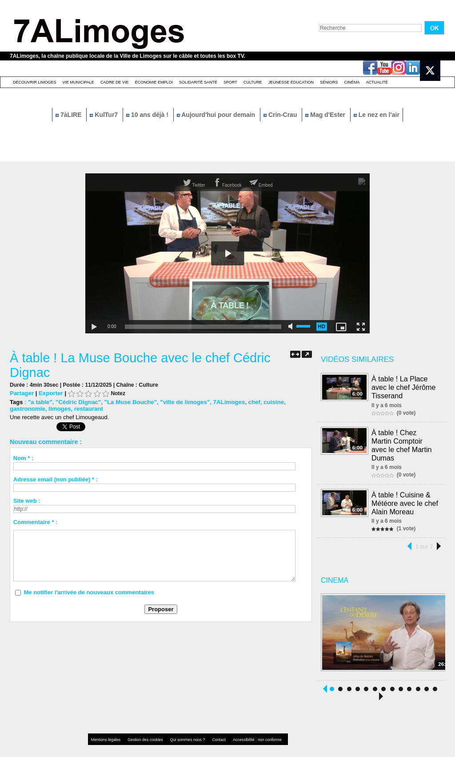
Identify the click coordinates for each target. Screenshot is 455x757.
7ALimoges (224, 402)
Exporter (50, 393)
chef (249, 402)
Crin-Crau (281, 114)
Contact (209, 728)
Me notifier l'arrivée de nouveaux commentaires (89, 592)
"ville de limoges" (181, 402)
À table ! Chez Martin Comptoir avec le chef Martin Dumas (405, 439)
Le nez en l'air (376, 114)
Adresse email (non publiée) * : (55, 479)
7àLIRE (69, 114)
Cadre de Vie (114, 82)
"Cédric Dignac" (77, 402)
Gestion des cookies (141, 728)
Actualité (377, 82)
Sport (230, 82)
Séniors (329, 82)
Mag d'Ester (326, 114)
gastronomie (27, 408)
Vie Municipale (78, 82)
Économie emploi (154, 82)
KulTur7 (105, 114)
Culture (252, 82)
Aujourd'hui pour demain (217, 114)
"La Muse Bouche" (128, 402)
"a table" (40, 402)
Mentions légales (105, 728)
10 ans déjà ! (148, 114)
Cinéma (352, 82)
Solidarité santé (198, 82)
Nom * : (23, 458)
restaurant (87, 408)
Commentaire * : (35, 522)
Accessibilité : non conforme (245, 728)
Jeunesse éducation (291, 82)
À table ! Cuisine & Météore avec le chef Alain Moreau (405, 491)
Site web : (26, 500)
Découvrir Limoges (34, 82)
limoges (58, 408)
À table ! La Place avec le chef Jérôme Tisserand (403, 386)
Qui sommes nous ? (180, 728)
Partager (21, 393)
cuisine (268, 402)
